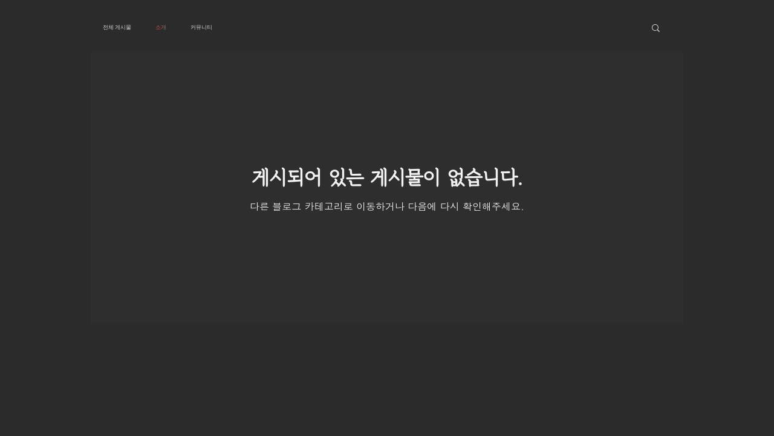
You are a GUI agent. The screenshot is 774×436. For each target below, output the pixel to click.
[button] (656, 28)
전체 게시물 (117, 27)
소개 (160, 27)
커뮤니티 (201, 27)
